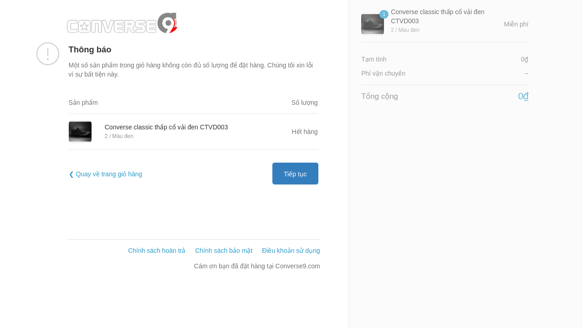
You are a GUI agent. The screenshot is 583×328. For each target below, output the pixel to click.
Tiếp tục (295, 174)
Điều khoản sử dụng (291, 250)
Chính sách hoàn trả (156, 250)
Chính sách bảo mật (223, 250)
